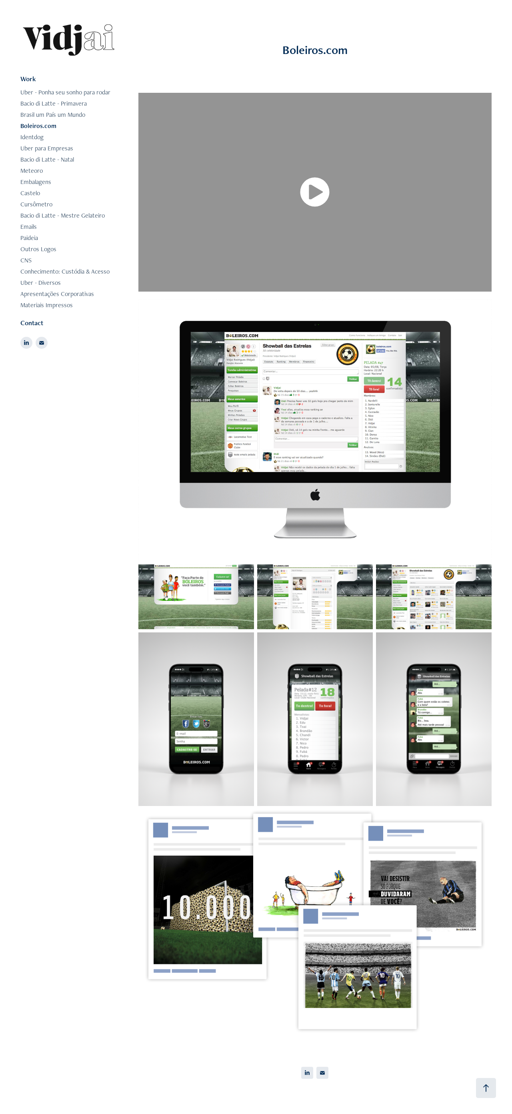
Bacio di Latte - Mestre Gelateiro (62, 215)
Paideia (29, 238)
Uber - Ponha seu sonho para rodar (65, 92)
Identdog (32, 137)
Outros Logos (38, 249)
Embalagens (35, 182)
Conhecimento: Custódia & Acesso (65, 271)
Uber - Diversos (40, 282)
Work (28, 78)
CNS (26, 260)
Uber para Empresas (46, 148)
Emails (28, 226)
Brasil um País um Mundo (52, 114)
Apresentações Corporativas (57, 294)
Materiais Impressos (46, 305)
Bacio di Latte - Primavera (53, 103)
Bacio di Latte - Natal (47, 159)
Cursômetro (36, 204)
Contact (31, 322)
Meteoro (31, 170)
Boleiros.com (38, 126)
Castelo (30, 193)
